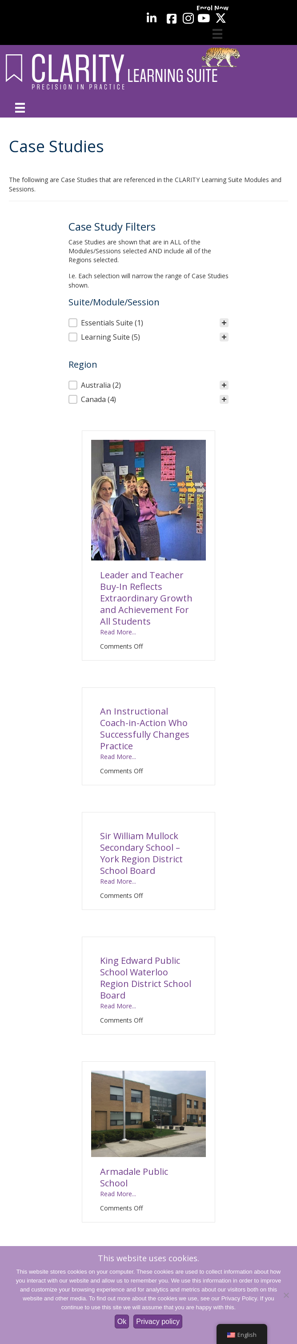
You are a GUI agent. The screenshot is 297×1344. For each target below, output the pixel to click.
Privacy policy (158, 1321)
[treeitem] (148, 322)
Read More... (118, 632)
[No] (285, 1295)
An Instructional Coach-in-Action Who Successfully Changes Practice (144, 728)
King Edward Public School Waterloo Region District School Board (145, 977)
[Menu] (20, 107)
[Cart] (217, 34)
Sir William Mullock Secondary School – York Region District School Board (141, 853)
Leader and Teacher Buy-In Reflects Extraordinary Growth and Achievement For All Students (146, 598)
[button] (148, 322)
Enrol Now (213, 8)
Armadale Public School (134, 1177)
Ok (121, 1321)
